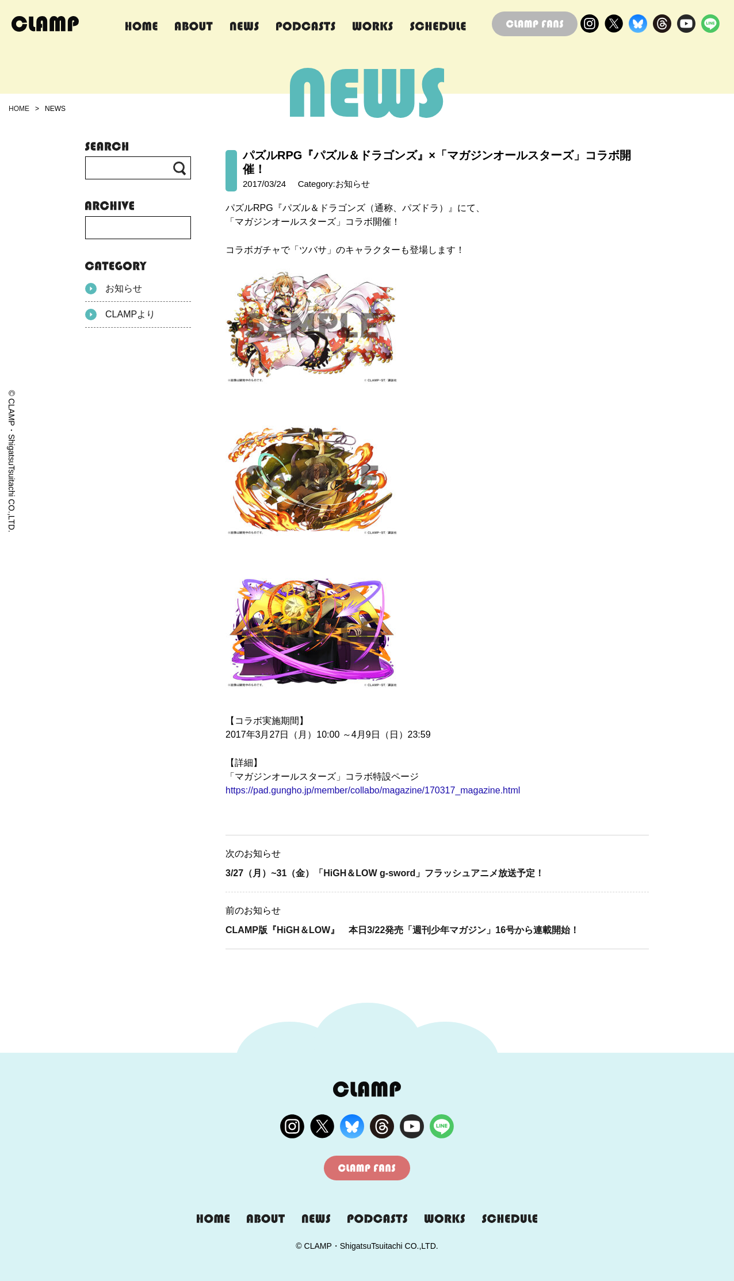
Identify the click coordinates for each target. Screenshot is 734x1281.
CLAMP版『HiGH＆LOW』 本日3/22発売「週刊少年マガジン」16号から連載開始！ (402, 930)
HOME (19, 109)
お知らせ (113, 288)
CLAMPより (120, 314)
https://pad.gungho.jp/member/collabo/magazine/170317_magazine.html (372, 790)
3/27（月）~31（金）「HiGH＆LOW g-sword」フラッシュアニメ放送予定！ (384, 873)
